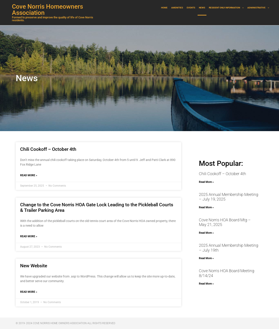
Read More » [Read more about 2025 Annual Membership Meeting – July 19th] (206, 258)
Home (164, 7)
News (202, 7)
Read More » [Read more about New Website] (28, 291)
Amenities (177, 7)
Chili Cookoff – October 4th (48, 149)
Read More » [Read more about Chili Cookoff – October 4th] (28, 175)
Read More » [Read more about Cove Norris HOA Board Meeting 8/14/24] (206, 283)
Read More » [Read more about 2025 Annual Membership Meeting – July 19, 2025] (206, 207)
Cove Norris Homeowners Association (47, 9)
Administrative (258, 8)
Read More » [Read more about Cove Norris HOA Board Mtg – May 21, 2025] (206, 232)
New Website (33, 265)
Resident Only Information (226, 8)
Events (191, 7)
